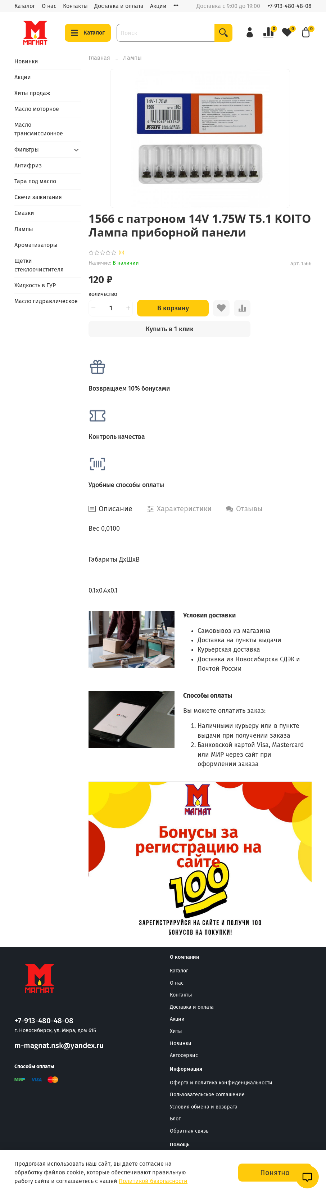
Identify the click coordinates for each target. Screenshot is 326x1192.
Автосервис (184, 1055)
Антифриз (28, 165)
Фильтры (26, 149)
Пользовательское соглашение (207, 1095)
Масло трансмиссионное (38, 129)
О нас (49, 6)
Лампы (132, 57)
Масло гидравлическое (46, 301)
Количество (103, 294)
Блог (175, 1119)
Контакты (75, 6)
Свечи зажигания (38, 197)
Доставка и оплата (119, 6)
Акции (158, 6)
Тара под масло (35, 181)
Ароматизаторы (36, 245)
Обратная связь (189, 1131)
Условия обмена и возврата (203, 1107)
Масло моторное (36, 108)
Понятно (275, 1172)
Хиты (176, 1031)
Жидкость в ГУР (35, 285)
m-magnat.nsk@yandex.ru (59, 1045)
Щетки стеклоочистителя (39, 265)
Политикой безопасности (153, 1181)
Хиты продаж (32, 93)
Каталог (24, 6)
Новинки (26, 61)
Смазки (24, 213)
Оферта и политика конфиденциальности (221, 1083)
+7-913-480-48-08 (289, 6)
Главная (99, 57)
